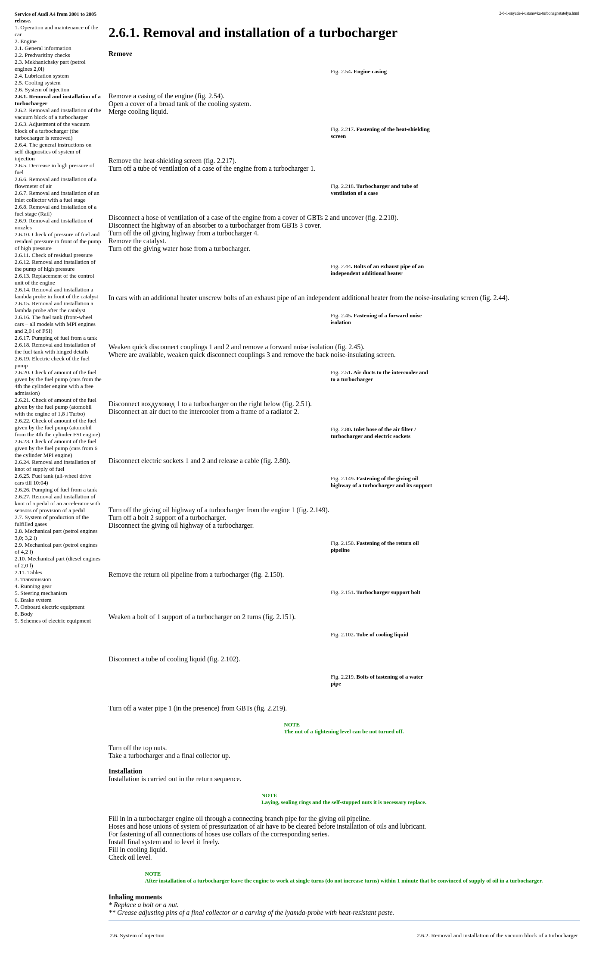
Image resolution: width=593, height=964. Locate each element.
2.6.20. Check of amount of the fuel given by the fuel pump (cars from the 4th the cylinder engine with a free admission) (58, 382)
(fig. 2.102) (222, 659)
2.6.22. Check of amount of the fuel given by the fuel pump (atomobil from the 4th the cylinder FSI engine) (57, 427)
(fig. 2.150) (266, 574)
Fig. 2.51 (341, 372)
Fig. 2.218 (342, 186)
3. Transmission (33, 579)
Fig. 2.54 (341, 71)
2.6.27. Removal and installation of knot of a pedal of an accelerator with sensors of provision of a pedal (57, 503)
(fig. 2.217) (218, 160)
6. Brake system (33, 600)
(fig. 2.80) (275, 460)
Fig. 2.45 (341, 315)
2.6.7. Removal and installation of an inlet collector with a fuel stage (57, 196)
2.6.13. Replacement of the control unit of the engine (54, 279)
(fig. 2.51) (296, 403)
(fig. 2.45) (349, 347)
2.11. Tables (28, 572)
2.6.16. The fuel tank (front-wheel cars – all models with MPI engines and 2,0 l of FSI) (55, 324)
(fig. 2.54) (209, 96)
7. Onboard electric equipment (49, 607)
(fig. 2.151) (278, 616)
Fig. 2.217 (342, 129)
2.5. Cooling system (38, 82)
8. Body (24, 613)
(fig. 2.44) (493, 297)
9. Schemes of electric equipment (53, 620)
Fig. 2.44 (341, 266)
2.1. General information (43, 48)
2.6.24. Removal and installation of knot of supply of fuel (55, 465)
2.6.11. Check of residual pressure (54, 255)
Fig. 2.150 (342, 543)
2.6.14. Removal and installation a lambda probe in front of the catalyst (56, 293)
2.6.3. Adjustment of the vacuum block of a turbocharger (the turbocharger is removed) (52, 131)
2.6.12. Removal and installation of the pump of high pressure (55, 265)
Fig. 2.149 (342, 478)
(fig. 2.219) (269, 708)
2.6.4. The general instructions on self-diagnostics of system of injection (53, 151)
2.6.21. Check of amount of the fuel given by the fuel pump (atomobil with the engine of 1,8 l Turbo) (55, 407)
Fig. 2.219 (342, 676)
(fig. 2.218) (380, 217)
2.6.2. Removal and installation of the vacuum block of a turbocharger (58, 113)
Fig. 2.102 (342, 634)
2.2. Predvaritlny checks (42, 55)
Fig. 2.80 (341, 429)
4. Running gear (33, 586)
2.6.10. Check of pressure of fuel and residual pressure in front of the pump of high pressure (58, 241)
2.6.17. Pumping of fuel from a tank (56, 338)
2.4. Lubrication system (42, 75)
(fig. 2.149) (312, 509)
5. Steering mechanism (41, 593)
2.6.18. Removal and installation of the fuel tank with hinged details (55, 348)
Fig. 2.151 (342, 592)
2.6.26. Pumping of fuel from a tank (56, 489)
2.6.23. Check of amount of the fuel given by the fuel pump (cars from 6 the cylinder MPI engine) (56, 448)
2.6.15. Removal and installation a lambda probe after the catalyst (54, 306)
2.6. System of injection (42, 89)
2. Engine (26, 41)
